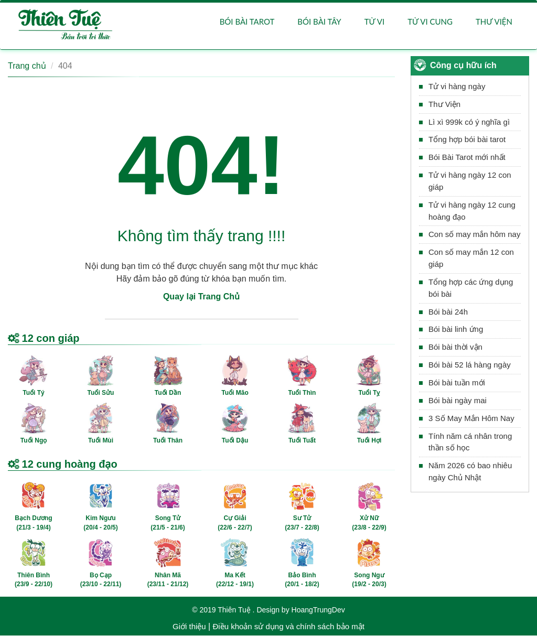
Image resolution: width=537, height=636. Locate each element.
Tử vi (374, 22)
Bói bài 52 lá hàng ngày (469, 365)
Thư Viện (444, 104)
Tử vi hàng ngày (456, 86)
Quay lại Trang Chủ (201, 297)
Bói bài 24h (448, 312)
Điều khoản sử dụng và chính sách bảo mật (288, 626)
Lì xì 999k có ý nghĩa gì (469, 122)
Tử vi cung (430, 22)
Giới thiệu (189, 626)
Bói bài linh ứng (455, 330)
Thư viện (494, 22)
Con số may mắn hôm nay (474, 234)
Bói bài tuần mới (456, 383)
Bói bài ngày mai (457, 400)
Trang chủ (27, 66)
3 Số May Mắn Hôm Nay (471, 418)
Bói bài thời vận (455, 347)
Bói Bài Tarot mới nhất (467, 157)
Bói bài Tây (319, 22)
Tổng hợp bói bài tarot (467, 139)
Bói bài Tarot (247, 22)
